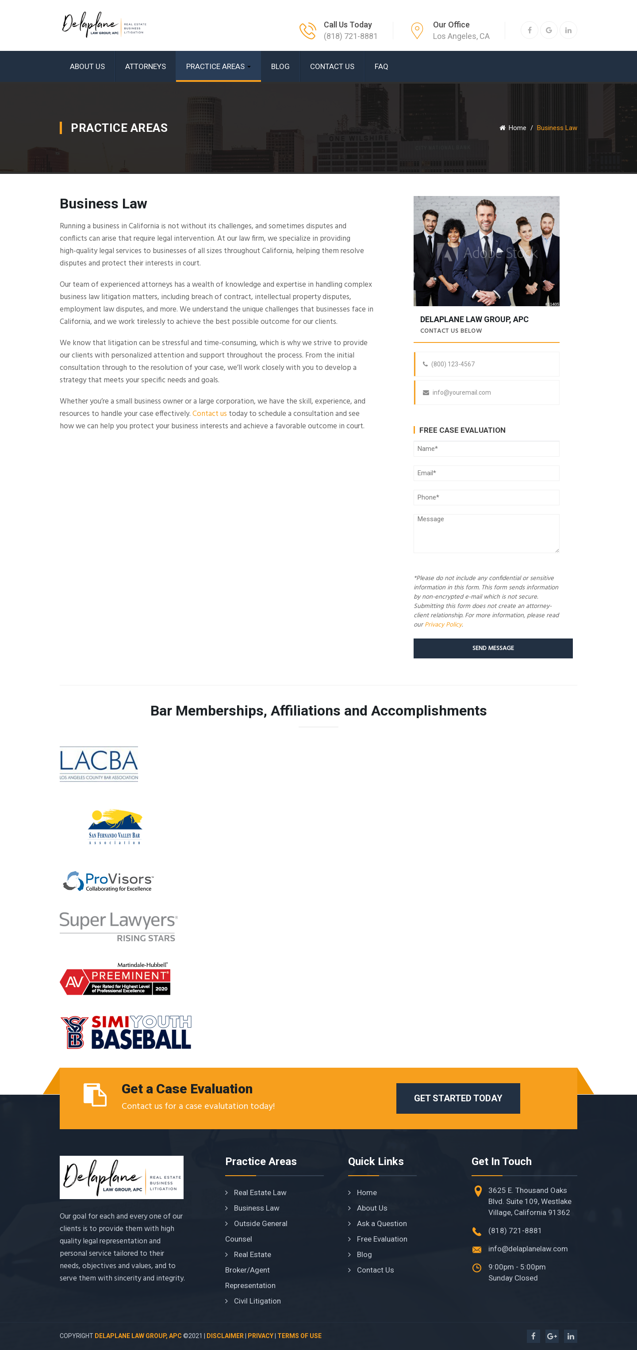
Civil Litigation (253, 1300)
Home (512, 128)
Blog (280, 66)
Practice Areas (218, 66)
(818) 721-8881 (351, 36)
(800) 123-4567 (449, 364)
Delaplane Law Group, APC (138, 1335)
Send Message (493, 648)
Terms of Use (299, 1335)
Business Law (252, 1208)
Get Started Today (458, 1098)
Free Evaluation (377, 1239)
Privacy (260, 1335)
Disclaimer (225, 1335)
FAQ (381, 66)
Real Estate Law (256, 1192)
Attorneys (145, 66)
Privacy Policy (443, 625)
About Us (87, 66)
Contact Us (332, 66)
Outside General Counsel (256, 1231)
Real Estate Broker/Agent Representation (250, 1270)
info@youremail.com (457, 392)
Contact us (209, 414)
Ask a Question (377, 1223)
